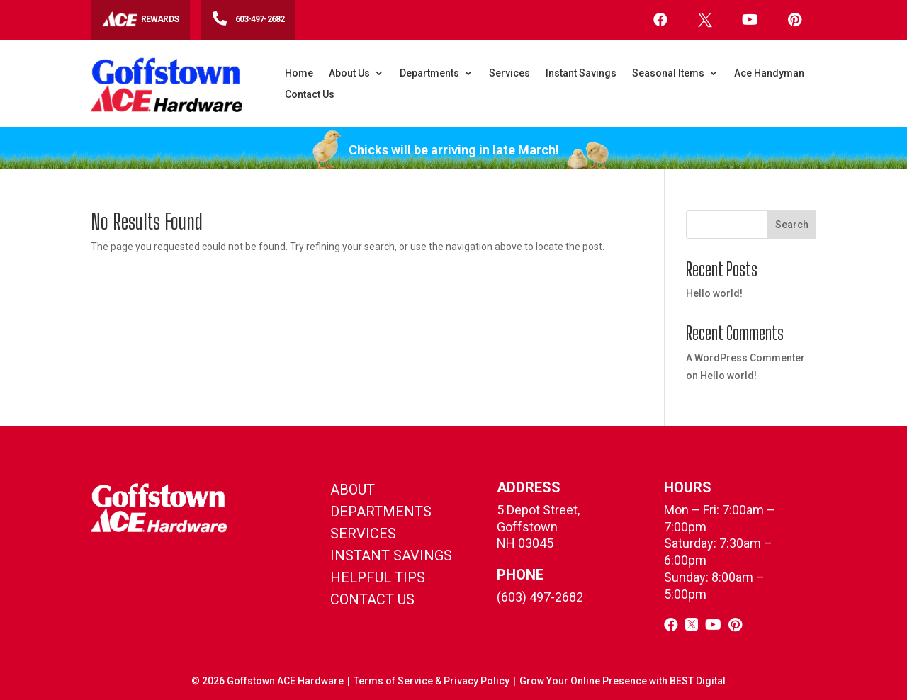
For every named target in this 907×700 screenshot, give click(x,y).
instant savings (391, 555)
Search (792, 224)
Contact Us (309, 94)
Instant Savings (581, 73)
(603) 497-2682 (540, 596)
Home (299, 73)
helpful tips (377, 577)
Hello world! (714, 293)
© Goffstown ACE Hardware (267, 681)
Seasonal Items (668, 73)
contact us (372, 599)
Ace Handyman (769, 73)
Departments (429, 73)
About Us (349, 73)
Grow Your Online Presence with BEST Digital (622, 681)
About (352, 489)
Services (509, 73)
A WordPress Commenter (745, 357)
